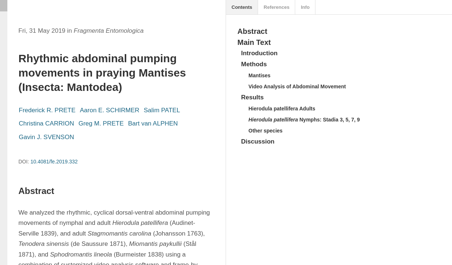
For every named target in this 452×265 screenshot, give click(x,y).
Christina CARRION (46, 123)
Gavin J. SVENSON (46, 137)
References (276, 7)
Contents (242, 7)
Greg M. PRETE (101, 123)
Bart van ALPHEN (153, 123)
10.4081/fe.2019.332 (54, 162)
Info (305, 7)
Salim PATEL (162, 110)
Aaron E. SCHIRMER (110, 110)
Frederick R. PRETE (47, 110)
